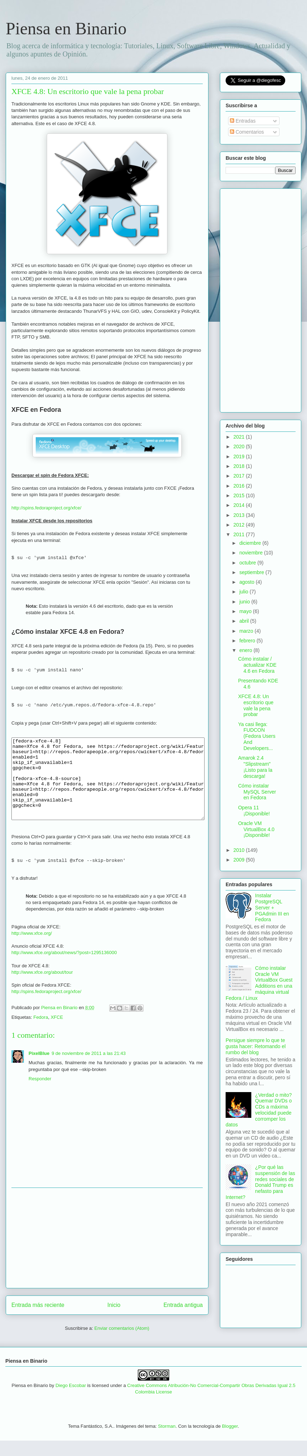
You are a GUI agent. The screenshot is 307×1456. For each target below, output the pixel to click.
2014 (239, 505)
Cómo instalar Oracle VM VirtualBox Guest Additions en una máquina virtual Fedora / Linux (259, 983)
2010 (239, 850)
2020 (239, 446)
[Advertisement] (107, 1253)
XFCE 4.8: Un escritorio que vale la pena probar (255, 705)
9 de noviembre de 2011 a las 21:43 (89, 1068)
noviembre (251, 553)
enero (246, 650)
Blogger (230, 1441)
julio (244, 591)
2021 (239, 437)
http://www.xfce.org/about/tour (42, 987)
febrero (247, 640)
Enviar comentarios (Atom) (121, 1343)
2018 (239, 466)
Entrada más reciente (37, 1320)
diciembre (250, 543)
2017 (239, 476)
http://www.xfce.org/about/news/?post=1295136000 (64, 968)
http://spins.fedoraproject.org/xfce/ (46, 507)
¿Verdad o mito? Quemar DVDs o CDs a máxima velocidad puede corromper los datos (259, 1110)
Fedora (40, 1032)
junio (245, 601)
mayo (246, 611)
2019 (239, 456)
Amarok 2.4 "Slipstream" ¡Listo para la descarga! (255, 767)
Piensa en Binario (66, 28)
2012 (239, 525)
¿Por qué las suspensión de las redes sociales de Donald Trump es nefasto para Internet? (260, 1182)
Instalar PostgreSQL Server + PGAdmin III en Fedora (272, 907)
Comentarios (247, 132)
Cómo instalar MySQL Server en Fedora (257, 792)
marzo (247, 631)
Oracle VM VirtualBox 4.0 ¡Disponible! (256, 829)
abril (244, 621)
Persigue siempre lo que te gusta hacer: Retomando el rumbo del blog (256, 1046)
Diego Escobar (70, 1400)
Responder (40, 1094)
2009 (239, 860)
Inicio (113, 1320)
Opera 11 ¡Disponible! (254, 810)
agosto (247, 582)
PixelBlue (39, 1068)
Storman (167, 1441)
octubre (248, 563)
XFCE (57, 1032)
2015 (239, 495)
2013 (239, 515)
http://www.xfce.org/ (31, 948)
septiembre (252, 572)
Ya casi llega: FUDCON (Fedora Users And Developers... (256, 736)
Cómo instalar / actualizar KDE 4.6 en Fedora (257, 665)
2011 (239, 534)
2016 (239, 486)
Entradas (243, 121)
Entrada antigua (183, 1320)
